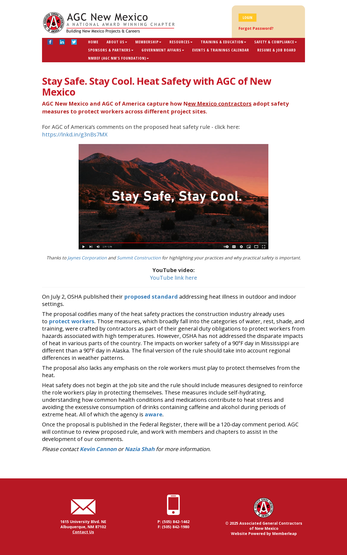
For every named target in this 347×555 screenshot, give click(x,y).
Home (93, 41)
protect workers (71, 321)
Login (247, 17)
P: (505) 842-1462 (173, 521)
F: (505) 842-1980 (173, 526)
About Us (117, 41)
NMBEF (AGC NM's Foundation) (118, 58)
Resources (180, 41)
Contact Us (83, 531)
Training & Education (223, 41)
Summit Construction (139, 258)
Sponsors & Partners (110, 50)
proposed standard (151, 296)
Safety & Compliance (275, 41)
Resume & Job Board (276, 50)
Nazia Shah (140, 449)
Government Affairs (163, 50)
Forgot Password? (256, 28)
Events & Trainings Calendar (220, 50)
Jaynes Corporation (87, 258)
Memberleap (284, 533)
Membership (148, 41)
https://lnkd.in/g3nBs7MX (75, 134)
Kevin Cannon (98, 449)
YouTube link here (173, 277)
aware (153, 414)
